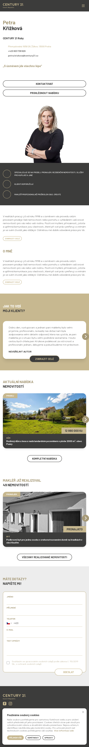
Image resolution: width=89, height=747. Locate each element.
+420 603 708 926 (16, 51)
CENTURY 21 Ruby (13, 38)
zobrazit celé (44, 358)
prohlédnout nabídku (44, 93)
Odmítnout (33, 737)
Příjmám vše (15, 737)
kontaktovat (44, 83)
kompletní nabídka (44, 458)
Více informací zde (64, 730)
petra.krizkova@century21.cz (23, 55)
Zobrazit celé (12, 238)
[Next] (85, 336)
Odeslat (68, 672)
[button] (9, 623)
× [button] (83, 712)
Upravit (48, 737)
